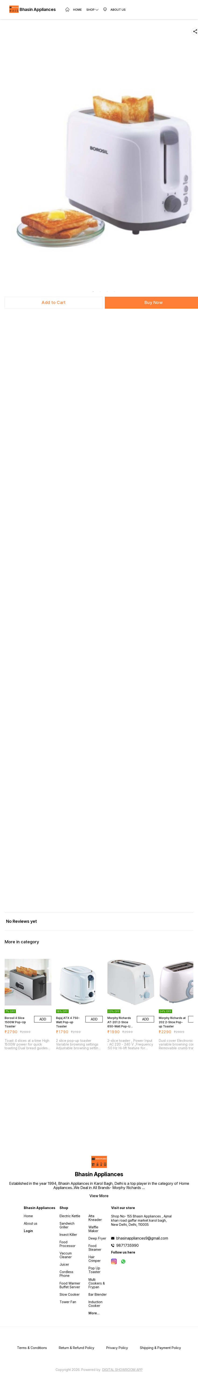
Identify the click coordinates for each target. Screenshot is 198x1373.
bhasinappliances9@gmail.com (142, 1238)
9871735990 (127, 1245)
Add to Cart (54, 302)
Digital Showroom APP (122, 1370)
